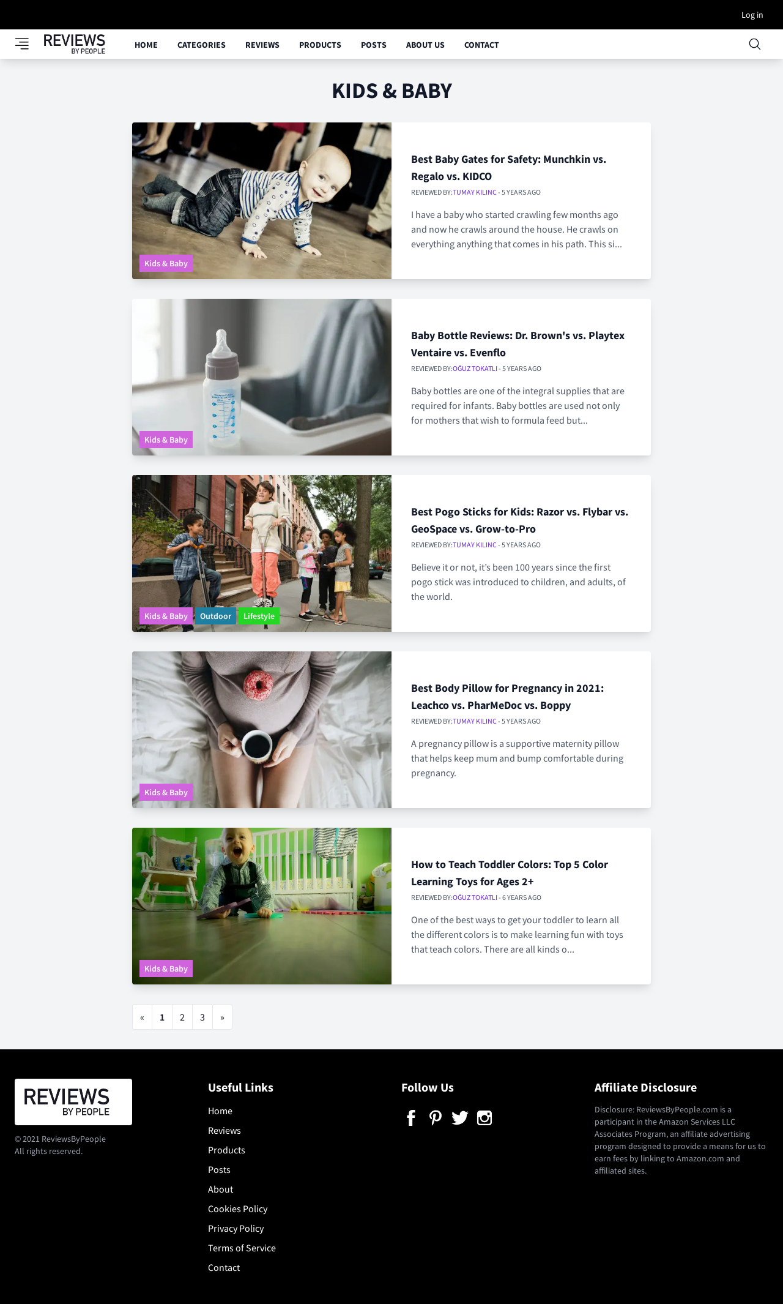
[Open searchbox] (754, 44)
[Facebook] (411, 1118)
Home (146, 44)
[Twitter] (460, 1118)
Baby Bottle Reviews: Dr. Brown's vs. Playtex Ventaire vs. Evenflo (518, 343)
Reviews (262, 44)
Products (320, 44)
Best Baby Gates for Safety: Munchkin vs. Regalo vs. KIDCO (508, 167)
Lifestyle (259, 615)
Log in (752, 14)
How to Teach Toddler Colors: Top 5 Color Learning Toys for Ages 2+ (509, 872)
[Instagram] (484, 1118)
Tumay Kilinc (475, 192)
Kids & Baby (166, 263)
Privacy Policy (236, 1228)
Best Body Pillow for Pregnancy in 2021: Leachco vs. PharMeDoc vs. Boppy (507, 696)
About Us (425, 44)
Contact (481, 44)
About (220, 1189)
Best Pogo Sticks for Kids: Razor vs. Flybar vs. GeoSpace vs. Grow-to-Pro (519, 520)
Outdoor (215, 615)
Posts (374, 44)
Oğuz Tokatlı (475, 368)
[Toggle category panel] (29, 44)
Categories (201, 44)
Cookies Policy (237, 1208)
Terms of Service (242, 1248)
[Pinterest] (435, 1118)
